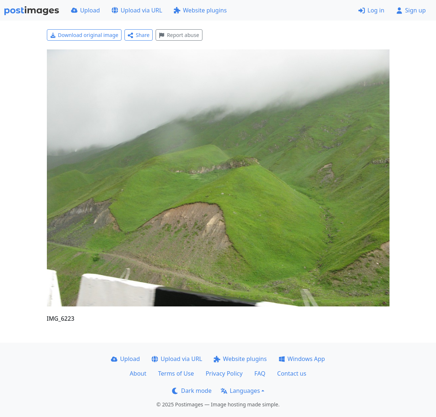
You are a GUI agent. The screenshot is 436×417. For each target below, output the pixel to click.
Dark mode (192, 391)
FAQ (259, 373)
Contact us (291, 373)
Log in (371, 10)
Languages (240, 391)
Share (138, 34)
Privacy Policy (224, 373)
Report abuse (179, 34)
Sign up (411, 10)
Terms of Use (176, 373)
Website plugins (200, 10)
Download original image (84, 34)
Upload (85, 10)
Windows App (302, 359)
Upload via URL (137, 10)
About (138, 373)
